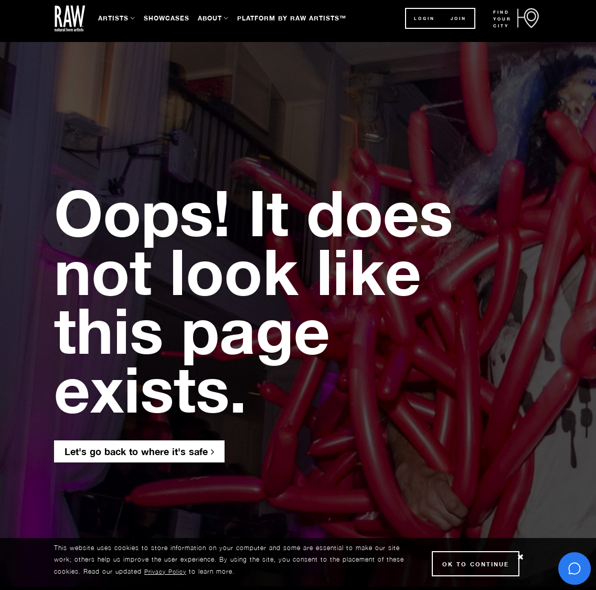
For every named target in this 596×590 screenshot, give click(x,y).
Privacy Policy (165, 571)
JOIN (458, 18)
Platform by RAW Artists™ (291, 18)
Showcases (166, 18)
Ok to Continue (475, 564)
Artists (113, 18)
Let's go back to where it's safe (139, 451)
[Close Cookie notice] (520, 557)
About (210, 18)
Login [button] (424, 18)
